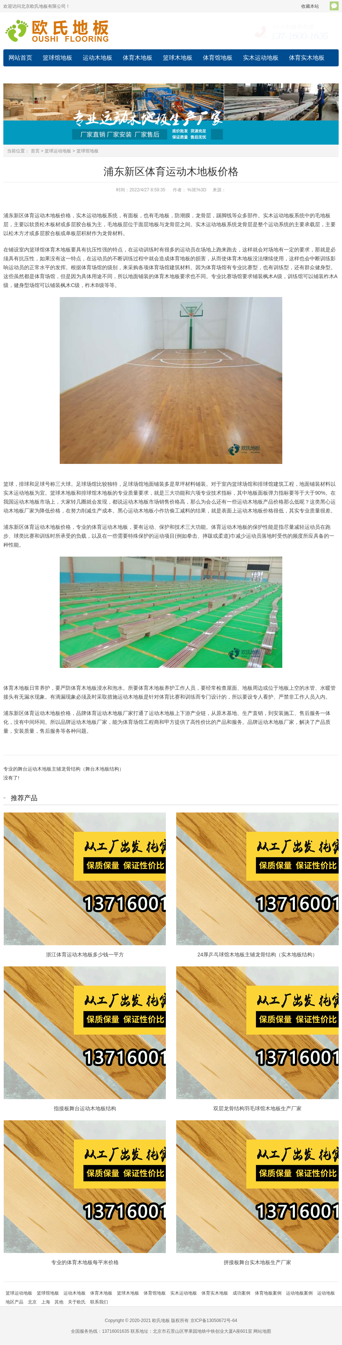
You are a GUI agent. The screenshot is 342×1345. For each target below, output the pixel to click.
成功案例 (54, 75)
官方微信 (334, 5)
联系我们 (99, 1302)
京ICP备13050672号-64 (213, 1320)
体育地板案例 (268, 1293)
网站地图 (262, 1331)
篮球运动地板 (58, 151)
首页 (35, 151)
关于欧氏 (77, 1302)
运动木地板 (97, 58)
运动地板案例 (299, 1293)
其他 (59, 1302)
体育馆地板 (218, 58)
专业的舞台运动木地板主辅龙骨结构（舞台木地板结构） (63, 769)
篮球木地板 (178, 58)
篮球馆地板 (57, 58)
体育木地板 (137, 58)
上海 (45, 1302)
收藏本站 (310, 6)
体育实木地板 (307, 58)
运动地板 (20, 75)
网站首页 (20, 58)
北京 (32, 1302)
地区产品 (14, 1302)
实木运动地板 (261, 58)
